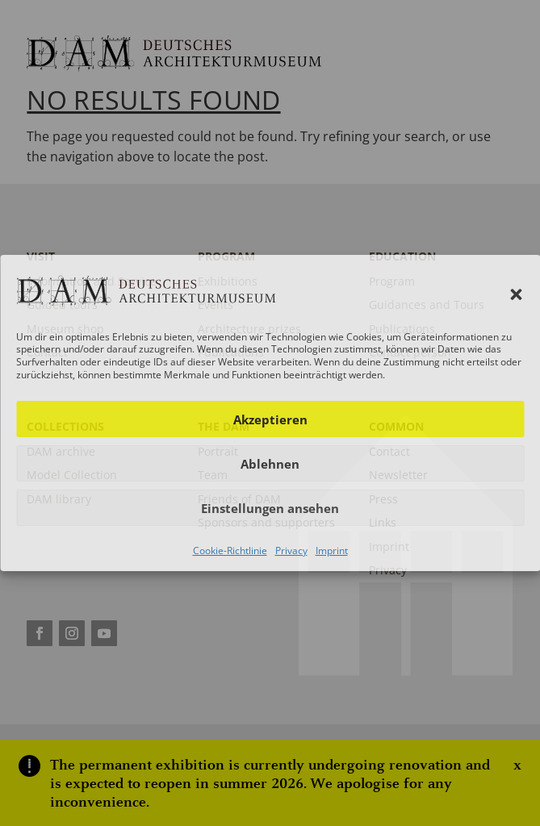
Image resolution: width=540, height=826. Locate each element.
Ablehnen (270, 464)
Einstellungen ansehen (270, 508)
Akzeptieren (270, 419)
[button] (516, 294)
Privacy (291, 550)
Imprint (332, 550)
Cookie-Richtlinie (230, 550)
